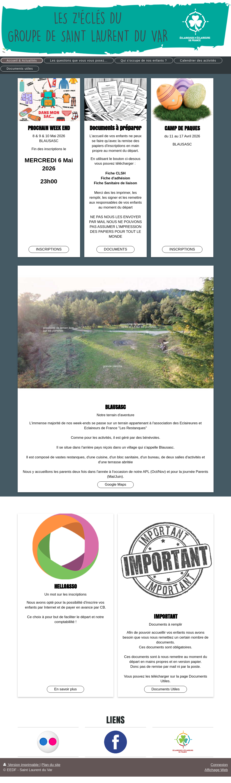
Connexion (219, 765)
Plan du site (51, 765)
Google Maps (115, 484)
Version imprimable (21, 765)
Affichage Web (216, 770)
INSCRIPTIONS (49, 249)
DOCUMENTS (115, 249)
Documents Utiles (165, 689)
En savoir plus (65, 689)
